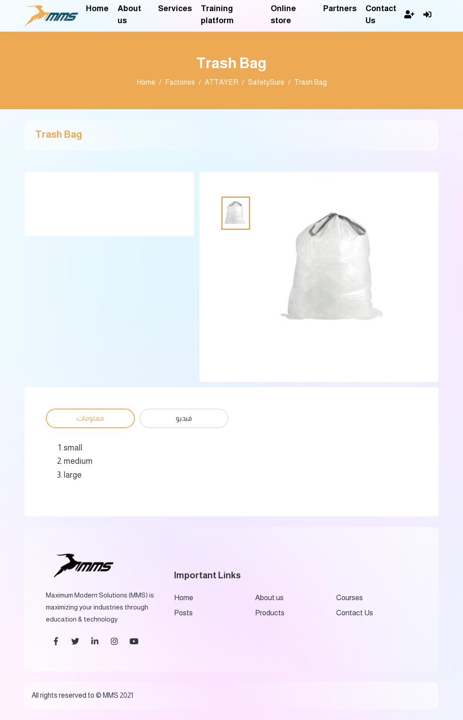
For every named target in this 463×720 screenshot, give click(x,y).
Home (97, 8)
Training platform (217, 14)
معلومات (90, 418)
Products (269, 613)
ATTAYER (221, 82)
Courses (349, 597)
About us (129, 14)
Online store (283, 14)
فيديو (184, 418)
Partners (340, 8)
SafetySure (266, 82)
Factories (180, 82)
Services (175, 8)
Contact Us (381, 14)
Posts (183, 613)
